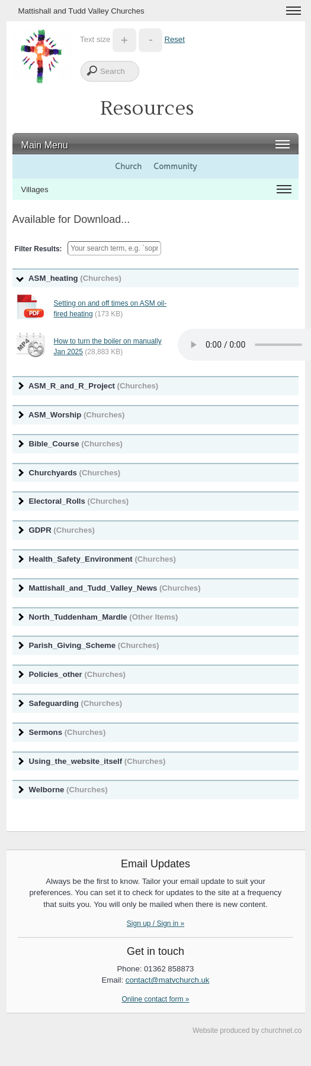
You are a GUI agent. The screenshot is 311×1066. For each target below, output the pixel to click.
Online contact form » (155, 999)
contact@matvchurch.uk (168, 980)
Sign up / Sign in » (155, 923)
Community (175, 166)
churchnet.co (281, 1030)
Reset (174, 39)
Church (128, 166)
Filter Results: (38, 249)
